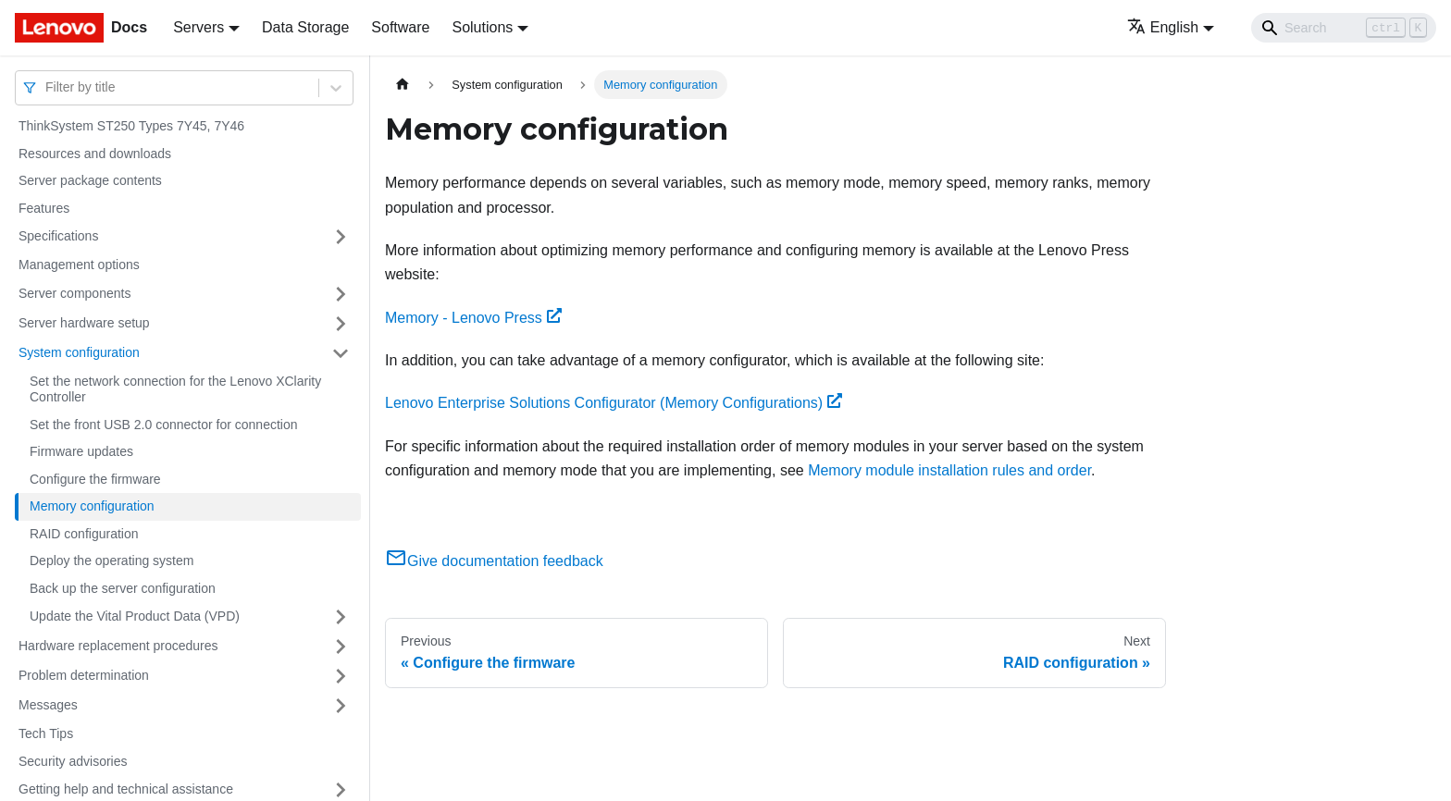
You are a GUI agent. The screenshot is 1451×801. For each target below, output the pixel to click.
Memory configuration (92, 506)
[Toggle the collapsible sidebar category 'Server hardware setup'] (340, 324)
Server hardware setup (84, 322)
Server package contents (90, 180)
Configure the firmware (95, 479)
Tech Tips (46, 733)
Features (44, 208)
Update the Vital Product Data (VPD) (135, 616)
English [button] (1162, 27)
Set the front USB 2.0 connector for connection (164, 424)
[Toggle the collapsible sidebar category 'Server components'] (340, 294)
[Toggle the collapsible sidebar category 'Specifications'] (340, 237)
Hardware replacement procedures (118, 645)
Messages (48, 704)
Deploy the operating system (111, 560)
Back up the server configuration (123, 588)
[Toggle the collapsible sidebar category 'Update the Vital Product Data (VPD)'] (340, 617)
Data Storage (305, 27)
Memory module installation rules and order (949, 470)
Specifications (58, 235)
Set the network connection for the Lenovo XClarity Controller (175, 389)
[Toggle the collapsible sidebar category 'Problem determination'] (340, 676)
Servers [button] (198, 27)
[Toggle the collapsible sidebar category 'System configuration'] (340, 353)
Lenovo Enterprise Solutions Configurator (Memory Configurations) (613, 403)
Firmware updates (81, 451)
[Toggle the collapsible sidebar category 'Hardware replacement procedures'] (340, 646)
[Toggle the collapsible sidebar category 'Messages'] (340, 706)
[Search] (1343, 28)
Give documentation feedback (494, 561)
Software (400, 27)
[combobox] (47, 87)
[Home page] (402, 84)
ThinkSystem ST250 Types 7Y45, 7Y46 (131, 125)
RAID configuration (84, 533)
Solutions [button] (482, 27)
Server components (74, 293)
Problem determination (84, 675)
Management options (79, 264)
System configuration (79, 352)
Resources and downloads (95, 153)
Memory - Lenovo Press (473, 318)
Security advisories (73, 761)
